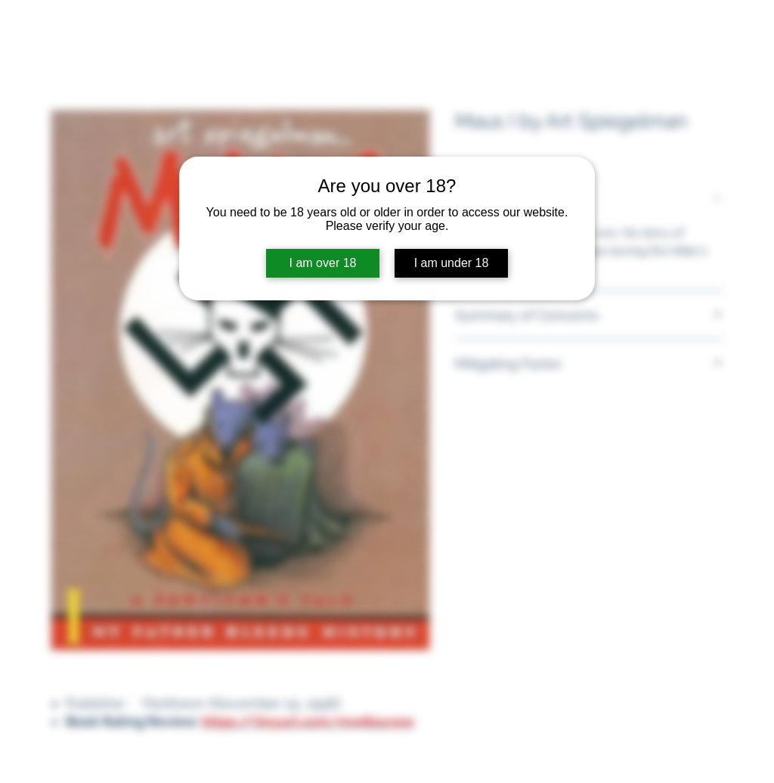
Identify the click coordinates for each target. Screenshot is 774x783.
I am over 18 (323, 262)
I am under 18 (451, 262)
